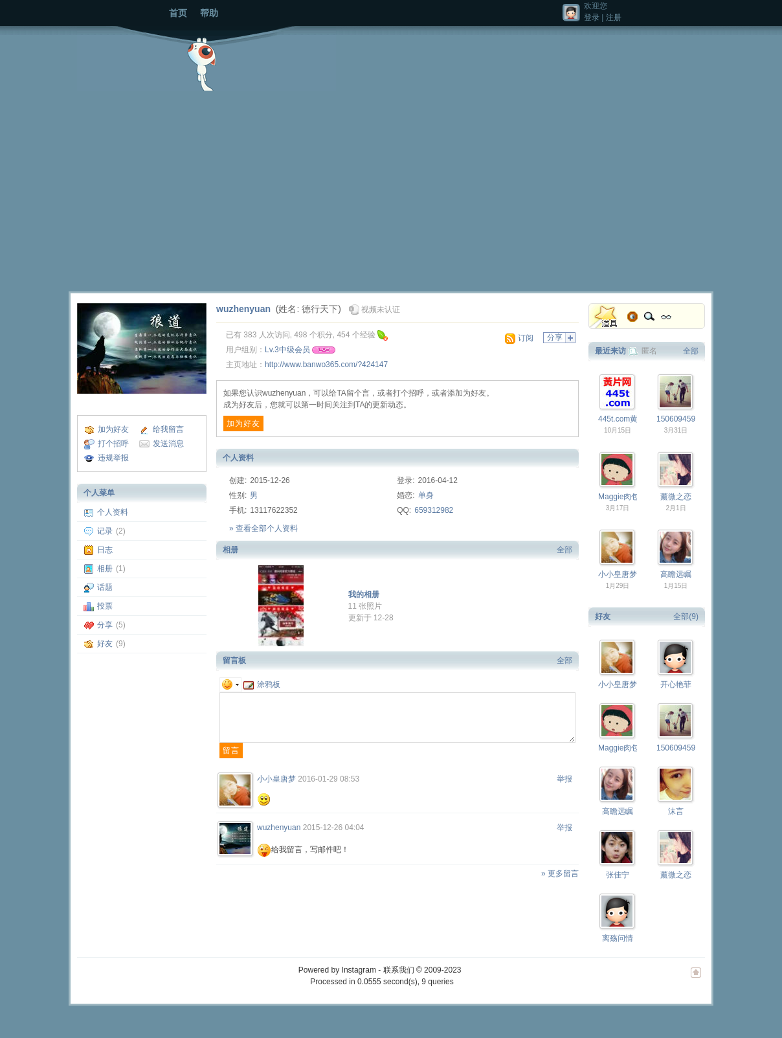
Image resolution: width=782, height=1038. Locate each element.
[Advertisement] (391, 187)
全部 (564, 549)
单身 (426, 495)
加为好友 (113, 429)
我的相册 (363, 594)
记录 (105, 531)
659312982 (433, 510)
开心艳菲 (675, 684)
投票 (105, 606)
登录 (591, 17)
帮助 (209, 13)
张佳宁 (617, 874)
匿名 (649, 350)
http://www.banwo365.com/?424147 (326, 364)
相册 (105, 568)
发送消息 (168, 443)
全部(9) (685, 616)
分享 (105, 624)
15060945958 (680, 418)
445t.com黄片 (621, 418)
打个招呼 (113, 443)
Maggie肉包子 (622, 496)
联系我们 (398, 970)
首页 (178, 13)
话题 (105, 587)
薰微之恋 (675, 496)
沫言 (676, 811)
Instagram (359, 970)
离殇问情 (617, 938)
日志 (105, 549)
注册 (613, 17)
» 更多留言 (560, 873)
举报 (564, 779)
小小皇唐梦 (276, 779)
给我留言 (168, 429)
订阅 (525, 338)
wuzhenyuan (243, 309)
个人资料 (112, 512)
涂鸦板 (261, 684)
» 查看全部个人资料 (263, 528)
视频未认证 (380, 309)
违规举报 (113, 457)
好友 (105, 643)
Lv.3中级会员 (287, 349)
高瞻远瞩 (675, 574)
